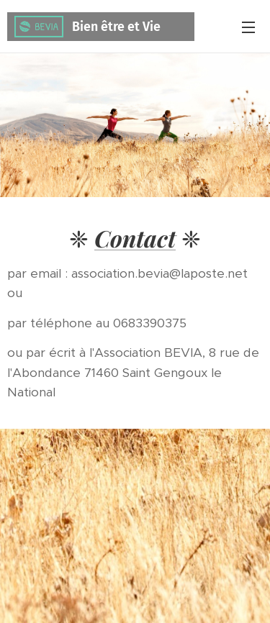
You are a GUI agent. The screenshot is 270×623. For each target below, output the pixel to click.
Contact (135, 237)
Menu (248, 27)
